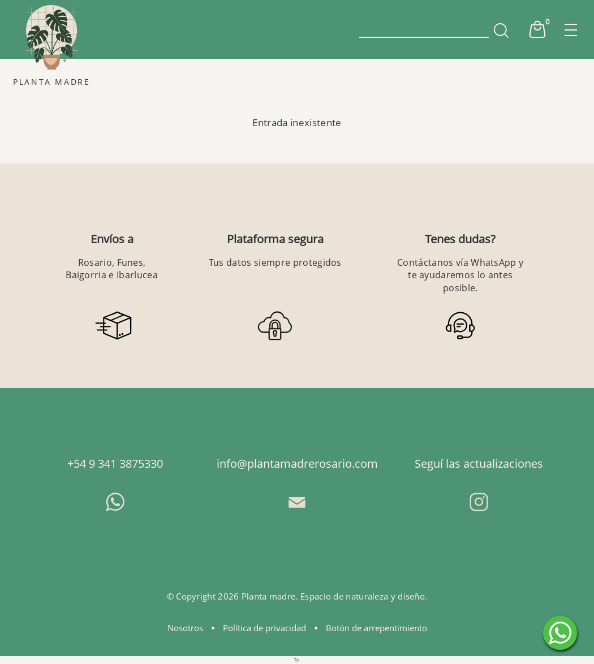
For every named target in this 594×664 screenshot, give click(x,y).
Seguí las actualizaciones (479, 463)
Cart (537, 29)
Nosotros (185, 627)
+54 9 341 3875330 (115, 463)
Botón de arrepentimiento (376, 627)
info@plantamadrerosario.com (297, 463)
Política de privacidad (264, 627)
